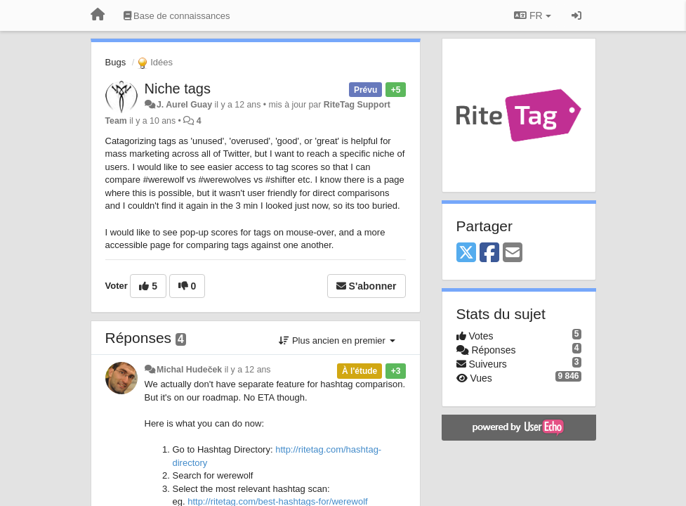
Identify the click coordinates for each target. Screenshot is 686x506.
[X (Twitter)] (466, 253)
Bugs (115, 62)
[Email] (512, 253)
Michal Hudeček (189, 370)
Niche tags (178, 88)
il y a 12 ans (248, 370)
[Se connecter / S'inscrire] (576, 15)
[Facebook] (489, 253)
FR (532, 15)
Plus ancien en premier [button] (337, 340)
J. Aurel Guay (184, 105)
